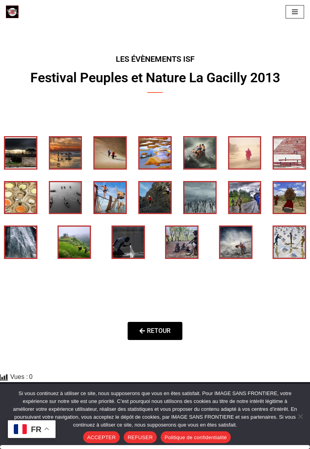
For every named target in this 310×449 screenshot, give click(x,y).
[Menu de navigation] (295, 11)
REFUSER (140, 437)
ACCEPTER (101, 437)
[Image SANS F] (14, 12)
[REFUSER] (300, 416)
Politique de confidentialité (196, 437)
